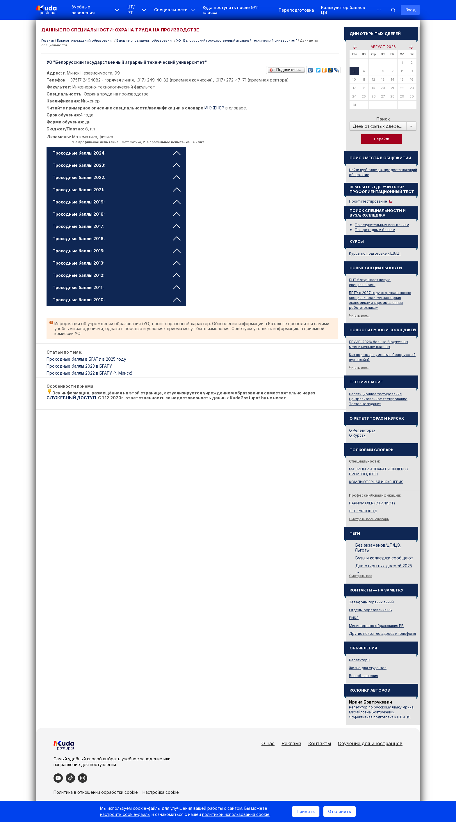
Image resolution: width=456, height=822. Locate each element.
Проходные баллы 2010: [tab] (116, 299)
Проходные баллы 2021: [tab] (116, 189)
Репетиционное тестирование (375, 394)
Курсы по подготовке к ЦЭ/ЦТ (375, 253)
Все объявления (363, 676)
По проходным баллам (375, 230)
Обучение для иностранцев (370, 743)
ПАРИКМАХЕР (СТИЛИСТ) (372, 503)
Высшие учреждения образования (145, 40)
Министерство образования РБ (376, 625)
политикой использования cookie (236, 814)
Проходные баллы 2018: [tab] (116, 214)
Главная (47, 40)
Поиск (383, 118)
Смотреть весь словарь (369, 519)
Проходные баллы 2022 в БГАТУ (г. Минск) (90, 373)
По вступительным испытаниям (382, 225)
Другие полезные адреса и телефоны (382, 633)
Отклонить (339, 811)
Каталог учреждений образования (85, 40)
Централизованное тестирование (378, 399)
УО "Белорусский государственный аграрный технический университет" (236, 40)
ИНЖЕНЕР (214, 107)
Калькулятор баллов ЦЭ (343, 10)
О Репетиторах (362, 430)
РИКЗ (354, 618)
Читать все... (359, 315)
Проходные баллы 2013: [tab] (116, 263)
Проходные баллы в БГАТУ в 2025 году (86, 359)
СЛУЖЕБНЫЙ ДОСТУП (71, 397)
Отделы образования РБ (370, 610)
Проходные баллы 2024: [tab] (116, 152)
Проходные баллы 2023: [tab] (116, 165)
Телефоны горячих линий (371, 602)
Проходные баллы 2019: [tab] (116, 201)
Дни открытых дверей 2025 (383, 565)
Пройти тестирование (368, 201)
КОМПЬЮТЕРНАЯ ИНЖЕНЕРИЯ (376, 482)
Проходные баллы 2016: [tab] (116, 238)
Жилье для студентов (367, 668)
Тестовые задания (365, 404)
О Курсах (357, 435)
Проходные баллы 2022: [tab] (116, 177)
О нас (268, 743)
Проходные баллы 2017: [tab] (116, 226)
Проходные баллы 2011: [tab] (116, 287)
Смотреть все (360, 576)
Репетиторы (359, 660)
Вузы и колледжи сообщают (384, 557)
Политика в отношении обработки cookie (96, 792)
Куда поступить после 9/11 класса (231, 10)
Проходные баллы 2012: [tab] (116, 275)
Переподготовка (296, 10)
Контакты (319, 743)
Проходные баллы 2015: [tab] (116, 250)
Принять (306, 811)
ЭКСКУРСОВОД (363, 511)
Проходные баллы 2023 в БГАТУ (79, 366)
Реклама (291, 743)
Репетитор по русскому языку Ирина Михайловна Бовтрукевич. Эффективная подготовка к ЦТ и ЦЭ (381, 712)
